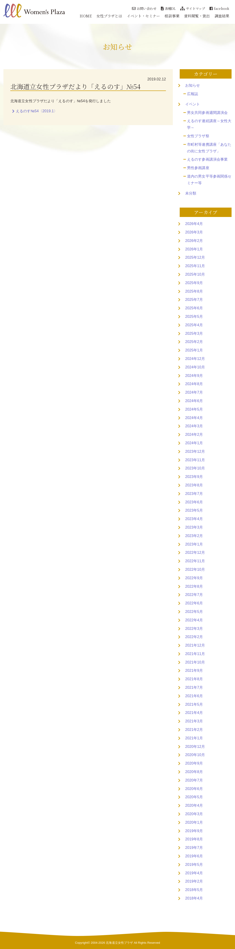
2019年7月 (194, 848)
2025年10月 (195, 274)
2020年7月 (194, 780)
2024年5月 (194, 409)
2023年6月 (194, 502)
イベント (192, 104)
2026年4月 (194, 224)
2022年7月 (194, 595)
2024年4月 (194, 418)
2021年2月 (194, 730)
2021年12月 (195, 645)
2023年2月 (194, 536)
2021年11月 (195, 654)
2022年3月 (194, 629)
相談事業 (172, 16)
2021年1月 (194, 738)
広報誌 (192, 94)
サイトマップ (192, 8)
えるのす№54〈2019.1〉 (36, 111)
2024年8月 (194, 384)
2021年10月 (195, 662)
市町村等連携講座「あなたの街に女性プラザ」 (209, 148)
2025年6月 (194, 308)
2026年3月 (194, 232)
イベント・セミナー (143, 16)
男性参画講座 (198, 168)
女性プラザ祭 (198, 136)
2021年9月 (194, 670)
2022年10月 (195, 569)
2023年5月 (194, 510)
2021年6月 (194, 696)
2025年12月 (195, 257)
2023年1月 (194, 544)
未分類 (190, 193)
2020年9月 (194, 763)
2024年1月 (194, 443)
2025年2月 (194, 342)
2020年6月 (194, 789)
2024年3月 (194, 426)
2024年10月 (195, 367)
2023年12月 (195, 451)
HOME (86, 16)
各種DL (168, 8)
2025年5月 (194, 316)
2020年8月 (194, 772)
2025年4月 (194, 325)
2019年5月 (194, 865)
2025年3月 (194, 333)
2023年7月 (194, 494)
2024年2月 (194, 434)
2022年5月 (194, 612)
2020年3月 (194, 814)
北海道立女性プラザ (119, 942)
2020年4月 (194, 805)
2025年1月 (194, 350)
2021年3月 (194, 721)
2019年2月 (194, 881)
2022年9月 (194, 578)
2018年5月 (194, 890)
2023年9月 (194, 477)
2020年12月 (195, 747)
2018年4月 (194, 898)
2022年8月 (194, 586)
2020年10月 (195, 755)
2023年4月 (194, 519)
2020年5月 (194, 797)
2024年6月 (194, 401)
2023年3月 (194, 527)
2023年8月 (194, 485)
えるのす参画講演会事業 (207, 159)
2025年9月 (194, 283)
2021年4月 (194, 713)
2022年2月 (194, 637)
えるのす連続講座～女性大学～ (209, 124)
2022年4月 (194, 620)
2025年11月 (195, 266)
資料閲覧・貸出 (197, 16)
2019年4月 (194, 873)
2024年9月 (194, 376)
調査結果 (222, 16)
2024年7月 (194, 392)
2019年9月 (194, 831)
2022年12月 (195, 552)
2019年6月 (194, 856)
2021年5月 (194, 704)
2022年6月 (194, 603)
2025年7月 (194, 300)
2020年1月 (194, 822)
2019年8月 (194, 839)
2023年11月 (195, 460)
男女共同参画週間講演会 (207, 113)
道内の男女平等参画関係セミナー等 (209, 179)
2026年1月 (194, 249)
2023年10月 (195, 468)
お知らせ (192, 85)
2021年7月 (194, 687)
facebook (219, 8)
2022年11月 (195, 561)
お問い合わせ (144, 8)
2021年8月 (194, 679)
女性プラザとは (109, 16)
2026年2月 (194, 241)
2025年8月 (194, 291)
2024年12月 (195, 359)
